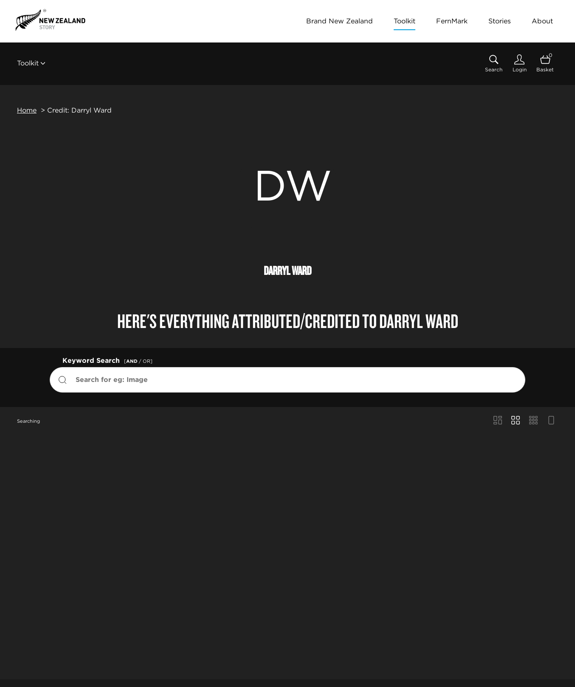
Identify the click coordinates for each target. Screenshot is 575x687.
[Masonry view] (498, 421)
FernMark (452, 21)
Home (27, 110)
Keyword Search (108, 359)
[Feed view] (551, 421)
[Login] (519, 63)
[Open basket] (545, 63)
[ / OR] (138, 361)
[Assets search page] (494, 63)
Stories (499, 21)
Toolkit (404, 21)
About (542, 21)
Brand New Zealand (339, 21)
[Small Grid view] (533, 421)
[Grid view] (515, 421)
